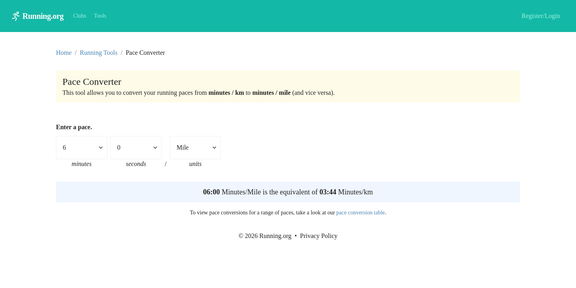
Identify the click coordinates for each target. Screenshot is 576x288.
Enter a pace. (74, 127)
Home (64, 52)
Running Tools (99, 52)
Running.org (43, 16)
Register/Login (541, 15)
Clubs (79, 16)
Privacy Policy (319, 235)
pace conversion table (360, 213)
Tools (100, 16)
